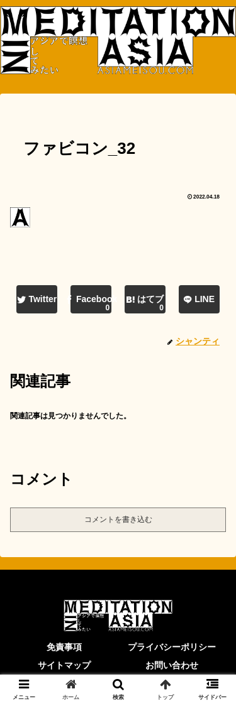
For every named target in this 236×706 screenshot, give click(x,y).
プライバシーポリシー (172, 647)
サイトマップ (64, 665)
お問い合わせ (171, 665)
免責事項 (64, 647)
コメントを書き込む (118, 519)
